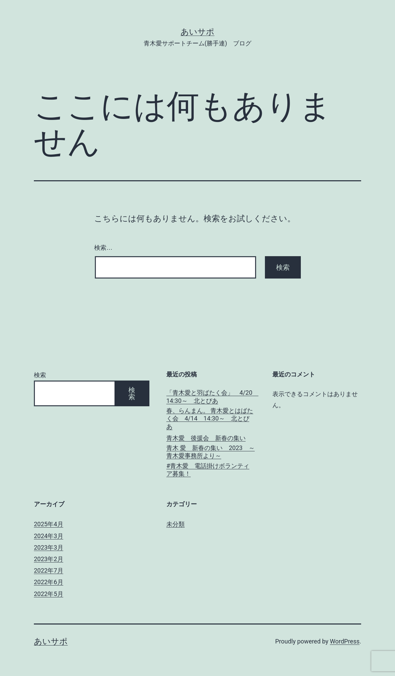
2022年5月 (48, 593)
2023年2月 (48, 558)
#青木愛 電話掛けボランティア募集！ (207, 469)
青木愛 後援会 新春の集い (206, 438)
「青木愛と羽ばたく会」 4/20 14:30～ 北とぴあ (210, 396)
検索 (40, 374)
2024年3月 (48, 535)
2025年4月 (48, 524)
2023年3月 (48, 547)
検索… (103, 247)
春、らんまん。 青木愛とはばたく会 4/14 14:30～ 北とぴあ (209, 418)
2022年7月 (48, 570)
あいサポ (197, 32)
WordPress (344, 641)
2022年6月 (48, 582)
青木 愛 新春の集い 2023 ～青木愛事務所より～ (210, 451)
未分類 (175, 524)
